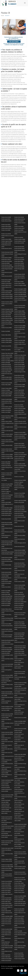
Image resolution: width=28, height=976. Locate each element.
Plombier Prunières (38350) (6, 629)
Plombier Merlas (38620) (6, 515)
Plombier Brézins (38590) (6, 279)
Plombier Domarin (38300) (6, 368)
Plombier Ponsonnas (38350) (19, 612)
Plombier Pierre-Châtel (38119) (20, 601)
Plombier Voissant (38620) (6, 958)
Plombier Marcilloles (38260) (6, 508)
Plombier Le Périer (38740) (6, 485)
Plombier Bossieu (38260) (19, 267)
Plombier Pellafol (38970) (6, 600)
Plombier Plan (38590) (5, 605)
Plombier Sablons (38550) (19, 653)
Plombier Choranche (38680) (19, 325)
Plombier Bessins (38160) (19, 259)
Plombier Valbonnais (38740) (19, 901)
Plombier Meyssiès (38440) (6, 522)
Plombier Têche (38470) (5, 890)
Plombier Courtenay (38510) (6, 357)
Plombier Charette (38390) (19, 298)
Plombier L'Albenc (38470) (19, 412)
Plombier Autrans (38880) (6, 239)
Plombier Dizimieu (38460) (19, 364)
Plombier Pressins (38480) (19, 623)
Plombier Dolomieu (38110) (19, 366)
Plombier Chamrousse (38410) (20, 290)
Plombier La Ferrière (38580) (19, 432)
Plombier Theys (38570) (5, 892)
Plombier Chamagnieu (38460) (20, 285)
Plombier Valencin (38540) (6, 903)
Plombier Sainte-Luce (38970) (20, 852)
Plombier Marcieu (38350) (19, 506)
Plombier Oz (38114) (5, 592)
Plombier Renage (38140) (19, 634)
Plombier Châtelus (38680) (19, 311)
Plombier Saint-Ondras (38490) (7, 795)
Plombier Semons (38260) (6, 868)
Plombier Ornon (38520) (6, 587)
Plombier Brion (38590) (5, 281)
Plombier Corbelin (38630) (6, 342)
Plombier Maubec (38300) (6, 511)
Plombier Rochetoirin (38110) (20, 645)
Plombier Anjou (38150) (5, 224)
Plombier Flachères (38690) (19, 384)
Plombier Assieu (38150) (6, 233)
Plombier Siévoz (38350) (6, 883)
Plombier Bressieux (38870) (6, 276)
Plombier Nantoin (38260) (6, 572)
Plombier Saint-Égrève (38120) (7, 706)
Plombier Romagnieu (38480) (19, 647)
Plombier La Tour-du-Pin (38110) (20, 454)
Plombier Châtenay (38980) (6, 313)
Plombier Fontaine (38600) (6, 388)
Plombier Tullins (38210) (5, 901)
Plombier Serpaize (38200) (6, 874)
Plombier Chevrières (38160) (19, 316)
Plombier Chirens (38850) (6, 322)
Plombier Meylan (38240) (19, 515)
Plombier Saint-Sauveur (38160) (7, 826)
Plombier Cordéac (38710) (19, 342)
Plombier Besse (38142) (6, 259)
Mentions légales (9, 968)
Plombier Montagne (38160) (6, 542)
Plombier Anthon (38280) (6, 226)
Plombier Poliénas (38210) (6, 609)
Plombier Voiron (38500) (19, 956)
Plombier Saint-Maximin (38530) (7, 780)
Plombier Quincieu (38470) (19, 633)
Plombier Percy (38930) (5, 601)
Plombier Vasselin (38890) (19, 909)
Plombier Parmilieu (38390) (6, 598)
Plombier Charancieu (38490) (6, 296)
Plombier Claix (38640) (5, 331)
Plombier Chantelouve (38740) (20, 292)
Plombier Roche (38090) (19, 642)
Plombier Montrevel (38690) (6, 557)
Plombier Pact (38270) (18, 592)
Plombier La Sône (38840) (19, 452)
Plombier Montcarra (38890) (19, 550)
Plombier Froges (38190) (19, 390)
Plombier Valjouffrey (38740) (6, 905)
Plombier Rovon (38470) (19, 649)
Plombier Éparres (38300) (19, 375)
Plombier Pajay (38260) (5, 594)
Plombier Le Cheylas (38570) (6, 473)
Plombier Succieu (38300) (6, 888)
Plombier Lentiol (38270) (19, 495)
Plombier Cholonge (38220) (19, 322)
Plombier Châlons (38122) (6, 285)
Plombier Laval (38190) (5, 463)
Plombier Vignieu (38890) (6, 932)
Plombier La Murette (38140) (6, 445)
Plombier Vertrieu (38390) (19, 921)
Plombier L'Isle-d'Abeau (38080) (7, 416)
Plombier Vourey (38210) (6, 960)
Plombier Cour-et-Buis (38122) (20, 355)
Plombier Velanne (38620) (19, 916)
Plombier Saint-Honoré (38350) (20, 728)
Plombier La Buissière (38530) (20, 421)
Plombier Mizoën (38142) (19, 526)
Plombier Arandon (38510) (19, 228)
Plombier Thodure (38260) (19, 892)
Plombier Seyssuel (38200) (6, 881)
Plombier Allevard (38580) (6, 221)
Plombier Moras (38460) (6, 559)
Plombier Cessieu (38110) (6, 283)
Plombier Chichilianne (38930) (7, 320)
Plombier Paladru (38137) (19, 594)
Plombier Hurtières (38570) (6, 406)
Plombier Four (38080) (5, 390)
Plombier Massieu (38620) (19, 509)
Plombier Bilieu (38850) (18, 261)
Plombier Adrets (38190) (19, 217)
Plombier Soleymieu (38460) (19, 885)
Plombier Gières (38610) (19, 392)
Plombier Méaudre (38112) (6, 513)
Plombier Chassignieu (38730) (7, 309)
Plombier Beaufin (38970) (19, 246)
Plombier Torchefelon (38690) (20, 896)
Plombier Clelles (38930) (6, 335)
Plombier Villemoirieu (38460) (20, 945)
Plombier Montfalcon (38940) (7, 554)
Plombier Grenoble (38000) (6, 399)
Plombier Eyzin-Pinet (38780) (19, 379)
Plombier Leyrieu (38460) (6, 496)
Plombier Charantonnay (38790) (20, 296)
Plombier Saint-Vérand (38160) (7, 840)
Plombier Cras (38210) (5, 359)
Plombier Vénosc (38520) (6, 920)
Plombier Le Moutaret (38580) (20, 480)
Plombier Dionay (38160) (6, 364)
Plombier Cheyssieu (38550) (6, 318)
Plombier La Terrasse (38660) (7, 454)
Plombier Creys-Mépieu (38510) (7, 360)
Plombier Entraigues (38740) (19, 371)
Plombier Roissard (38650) (6, 647)
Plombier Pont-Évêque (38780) (7, 618)
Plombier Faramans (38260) (6, 382)
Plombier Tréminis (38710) (6, 899)
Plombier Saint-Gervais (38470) (20, 717)
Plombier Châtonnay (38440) (19, 313)
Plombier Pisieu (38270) (18, 603)
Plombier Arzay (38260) (18, 230)
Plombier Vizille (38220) (5, 956)
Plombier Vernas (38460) (19, 920)
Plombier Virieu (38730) (5, 955)
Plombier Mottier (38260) (6, 565)
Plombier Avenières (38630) (19, 239)
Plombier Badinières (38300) (19, 241)
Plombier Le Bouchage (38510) (20, 465)
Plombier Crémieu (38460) (19, 359)
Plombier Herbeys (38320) (6, 401)
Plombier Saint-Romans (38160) (20, 824)
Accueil (2, 15)
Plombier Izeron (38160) (6, 408)
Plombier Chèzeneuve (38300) (20, 318)
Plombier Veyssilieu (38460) (6, 929)
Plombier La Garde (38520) (19, 436)
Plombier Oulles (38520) (19, 587)
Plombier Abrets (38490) (6, 217)
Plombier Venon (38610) (18, 918)
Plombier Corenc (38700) (6, 346)
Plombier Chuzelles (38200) (19, 327)
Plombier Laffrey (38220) (19, 458)
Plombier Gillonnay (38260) (6, 393)
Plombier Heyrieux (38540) (19, 401)
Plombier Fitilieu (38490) (6, 384)
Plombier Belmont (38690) (6, 257)
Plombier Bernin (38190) (19, 257)
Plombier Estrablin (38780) (6, 377)
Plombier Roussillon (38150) (6, 649)
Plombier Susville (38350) (19, 888)
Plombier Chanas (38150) (6, 292)
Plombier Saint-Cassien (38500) (20, 688)
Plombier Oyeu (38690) (5, 590)
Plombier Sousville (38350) (19, 886)
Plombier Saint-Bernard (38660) (20, 682)
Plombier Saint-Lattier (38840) (20, 754)
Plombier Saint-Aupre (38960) (7, 675)
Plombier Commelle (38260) (19, 340)
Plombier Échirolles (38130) (6, 370)
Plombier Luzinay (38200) (19, 502)
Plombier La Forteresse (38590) (20, 434)
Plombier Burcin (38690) (18, 281)
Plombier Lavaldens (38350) (19, 463)
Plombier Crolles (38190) (19, 360)
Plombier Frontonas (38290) (6, 392)
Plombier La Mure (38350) (19, 443)
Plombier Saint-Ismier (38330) (7, 732)
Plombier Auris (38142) (18, 237)
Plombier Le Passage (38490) (7, 484)
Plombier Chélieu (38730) (6, 316)
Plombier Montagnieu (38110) (20, 542)
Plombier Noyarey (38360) (6, 581)
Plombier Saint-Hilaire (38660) (20, 721)
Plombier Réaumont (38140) (6, 634)
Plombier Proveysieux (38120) (20, 625)
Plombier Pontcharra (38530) (19, 618)
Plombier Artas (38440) (5, 230)
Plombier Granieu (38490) (6, 395)
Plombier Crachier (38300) (19, 357)
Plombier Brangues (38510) (19, 274)
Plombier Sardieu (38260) (19, 861)
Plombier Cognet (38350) (6, 338)
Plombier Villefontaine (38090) (7, 945)
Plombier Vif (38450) (18, 931)
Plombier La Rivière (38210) (6, 449)
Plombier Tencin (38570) (19, 890)
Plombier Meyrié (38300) (6, 519)
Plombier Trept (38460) (18, 899)
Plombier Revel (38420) (18, 636)
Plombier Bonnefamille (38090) (7, 267)
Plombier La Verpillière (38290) (7, 458)
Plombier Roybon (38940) (19, 651)
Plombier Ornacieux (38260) (19, 585)
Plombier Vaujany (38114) (19, 910)
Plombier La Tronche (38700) (6, 456)
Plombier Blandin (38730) (19, 265)
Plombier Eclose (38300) (19, 370)
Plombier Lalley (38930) (5, 462)
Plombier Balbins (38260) (6, 243)
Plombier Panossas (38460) (19, 596)
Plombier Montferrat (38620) (19, 554)
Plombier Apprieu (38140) (6, 228)
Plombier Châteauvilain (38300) (7, 311)
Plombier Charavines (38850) (6, 298)
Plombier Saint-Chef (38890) (6, 691)
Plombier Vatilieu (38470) (6, 910)
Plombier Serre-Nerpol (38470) (20, 874)
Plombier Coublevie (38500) (6, 355)
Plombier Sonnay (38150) (6, 886)
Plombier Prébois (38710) (19, 622)
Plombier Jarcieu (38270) (6, 410)
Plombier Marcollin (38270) (19, 508)
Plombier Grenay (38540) (19, 395)
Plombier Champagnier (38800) (20, 289)
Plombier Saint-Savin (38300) (19, 826)
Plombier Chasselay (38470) (19, 305)
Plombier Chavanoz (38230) (19, 314)
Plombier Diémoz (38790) (19, 362)
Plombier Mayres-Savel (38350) (20, 511)
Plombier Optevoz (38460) (19, 581)
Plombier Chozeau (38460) (6, 327)
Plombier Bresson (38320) (19, 276)
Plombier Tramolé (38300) (6, 898)
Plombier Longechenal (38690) (20, 500)
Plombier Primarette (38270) (6, 625)
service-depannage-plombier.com (11, 966)
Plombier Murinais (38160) (6, 568)
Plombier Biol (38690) (5, 263)
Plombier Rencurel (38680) (6, 636)
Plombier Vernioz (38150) (6, 921)
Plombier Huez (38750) (18, 404)
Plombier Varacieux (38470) (19, 905)
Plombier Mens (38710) (18, 513)
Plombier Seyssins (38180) (19, 877)
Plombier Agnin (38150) (5, 219)
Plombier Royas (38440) (6, 651)
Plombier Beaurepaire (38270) (7, 252)
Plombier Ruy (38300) (5, 653)
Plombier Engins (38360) (6, 371)
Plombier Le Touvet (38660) (19, 493)
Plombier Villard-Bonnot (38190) (20, 932)
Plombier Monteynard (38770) (20, 552)
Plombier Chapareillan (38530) (20, 294)
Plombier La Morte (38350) (6, 439)
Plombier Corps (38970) (5, 349)
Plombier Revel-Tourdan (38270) (7, 640)
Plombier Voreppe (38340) (19, 958)
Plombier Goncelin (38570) (19, 393)
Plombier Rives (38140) (5, 642)
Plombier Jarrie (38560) (5, 412)
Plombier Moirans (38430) (19, 530)
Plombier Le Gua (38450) (19, 476)
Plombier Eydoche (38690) (6, 379)
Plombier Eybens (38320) (19, 377)
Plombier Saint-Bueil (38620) (6, 688)
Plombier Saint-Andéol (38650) (7, 664)
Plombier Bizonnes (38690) (6, 265)
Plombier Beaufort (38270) (6, 248)
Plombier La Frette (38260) (6, 436)
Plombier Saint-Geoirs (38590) (7, 714)
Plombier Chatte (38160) (6, 314)
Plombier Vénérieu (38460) (6, 918)
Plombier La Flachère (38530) (7, 434)
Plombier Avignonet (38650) (6, 241)
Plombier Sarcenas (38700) (6, 861)
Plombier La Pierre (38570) (19, 445)
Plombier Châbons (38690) (19, 283)
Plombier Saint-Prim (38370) (6, 817)
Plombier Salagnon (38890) (6, 859)
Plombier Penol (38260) (18, 600)
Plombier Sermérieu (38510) (19, 872)
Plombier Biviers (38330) (19, 263)
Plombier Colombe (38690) (6, 340)
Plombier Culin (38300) (5, 362)
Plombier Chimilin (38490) (19, 320)
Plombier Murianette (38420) (19, 565)
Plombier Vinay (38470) (18, 953)
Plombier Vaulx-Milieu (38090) (7, 916)
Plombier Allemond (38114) (19, 219)
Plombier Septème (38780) (19, 868)
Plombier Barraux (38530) (19, 243)
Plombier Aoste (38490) (18, 226)
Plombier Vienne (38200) (6, 931)
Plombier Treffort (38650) (19, 898)
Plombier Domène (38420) (19, 368)
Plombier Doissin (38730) (6, 366)
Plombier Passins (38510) (19, 598)
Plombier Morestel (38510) (19, 559)
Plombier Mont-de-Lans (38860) (7, 541)
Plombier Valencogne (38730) (20, 903)
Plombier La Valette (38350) (19, 456)
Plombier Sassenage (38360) (7, 864)
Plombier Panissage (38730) (6, 596)
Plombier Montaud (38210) (19, 546)
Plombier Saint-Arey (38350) (19, 671)
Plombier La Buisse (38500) (6, 421)
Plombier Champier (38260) (6, 290)
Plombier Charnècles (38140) (7, 301)
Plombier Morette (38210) (19, 563)
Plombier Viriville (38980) (19, 955)
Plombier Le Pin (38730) (18, 485)
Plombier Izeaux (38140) (19, 406)
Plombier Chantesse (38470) (6, 294)
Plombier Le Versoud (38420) (7, 495)
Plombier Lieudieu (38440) (19, 496)
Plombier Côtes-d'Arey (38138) (7, 353)
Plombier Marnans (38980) (6, 509)
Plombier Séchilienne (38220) (20, 866)
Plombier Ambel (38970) (19, 221)
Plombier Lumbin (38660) (6, 502)
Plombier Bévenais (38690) (6, 261)
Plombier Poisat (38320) (19, 605)
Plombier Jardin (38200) (18, 410)
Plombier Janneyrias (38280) (19, 408)
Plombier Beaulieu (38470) (19, 248)
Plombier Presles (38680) (6, 623)
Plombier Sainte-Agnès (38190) (7, 848)
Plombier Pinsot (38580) (6, 603)
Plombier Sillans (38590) (18, 883)
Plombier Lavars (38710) (6, 465)
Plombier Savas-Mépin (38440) (7, 866)
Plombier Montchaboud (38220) (7, 552)
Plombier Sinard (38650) (6, 885)
